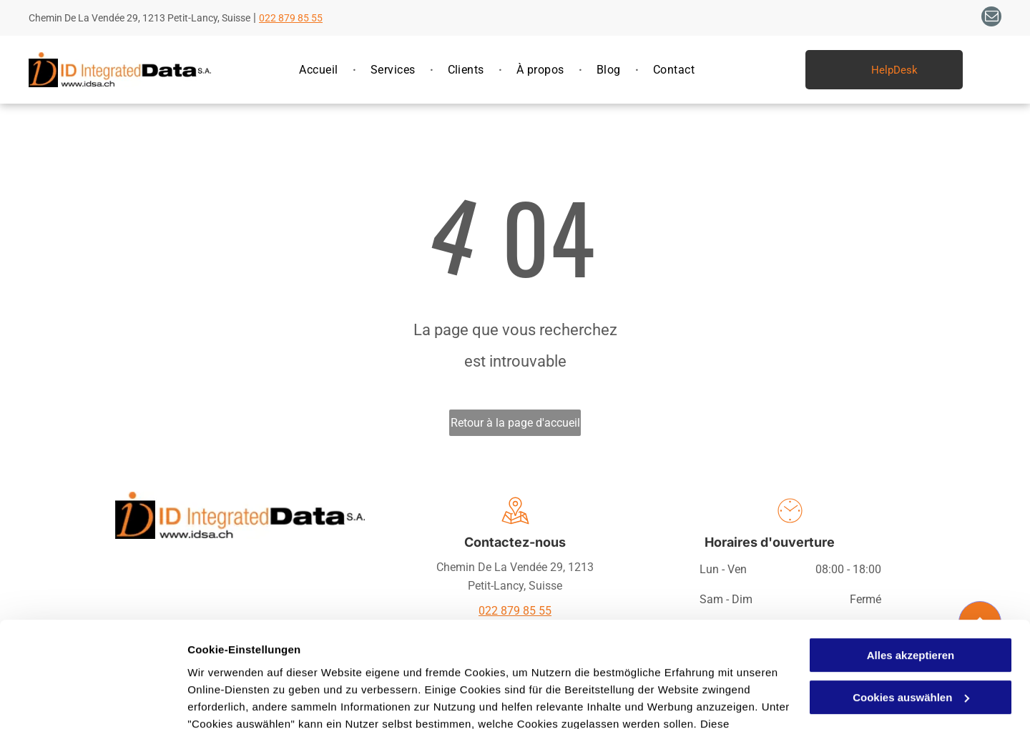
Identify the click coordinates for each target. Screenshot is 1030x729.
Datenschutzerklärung (247, 661)
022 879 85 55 (291, 18)
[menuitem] (320, 70)
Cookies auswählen (237, 701)
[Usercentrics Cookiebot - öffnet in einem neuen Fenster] (92, 701)
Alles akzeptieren (911, 559)
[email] (991, 18)
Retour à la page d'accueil (515, 423)
